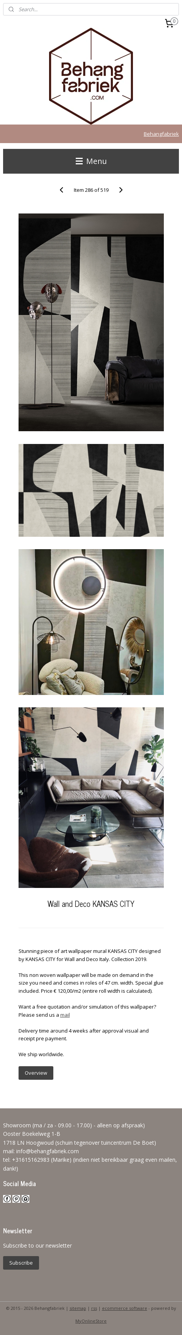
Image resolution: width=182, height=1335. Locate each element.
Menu (91, 161)
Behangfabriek (161, 133)
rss (94, 1308)
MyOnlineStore (91, 1321)
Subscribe (21, 1262)
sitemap (78, 1308)
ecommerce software (124, 1308)
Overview (36, 1072)
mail (65, 1014)
